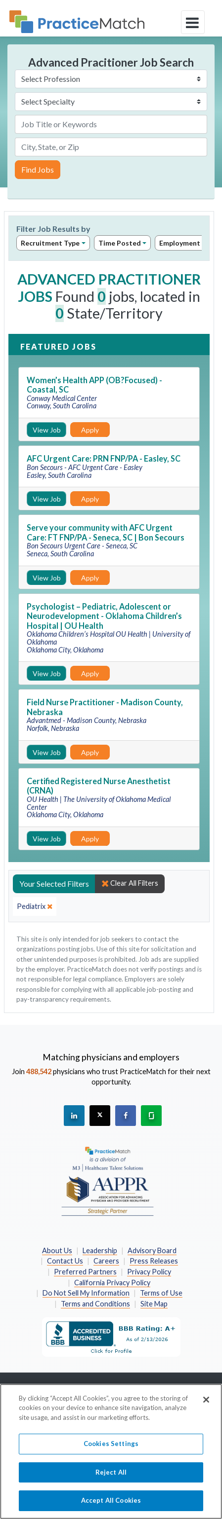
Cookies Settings (111, 1448)
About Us (57, 1250)
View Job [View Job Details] (47, 430)
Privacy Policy (149, 1271)
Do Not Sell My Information (86, 1293)
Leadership (100, 1250)
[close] (34, 906)
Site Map (154, 1304)
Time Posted (119, 243)
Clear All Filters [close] (129, 883)
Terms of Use (161, 1293)
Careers (106, 1261)
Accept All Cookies (111, 1505)
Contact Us (65, 1261)
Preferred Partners (85, 1271)
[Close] (206, 1404)
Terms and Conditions (95, 1304)
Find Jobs (37, 169)
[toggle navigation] (193, 22)
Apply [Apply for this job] (90, 430)
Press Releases (154, 1261)
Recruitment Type (50, 243)
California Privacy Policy (112, 1282)
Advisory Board (152, 1250)
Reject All (111, 1477)
